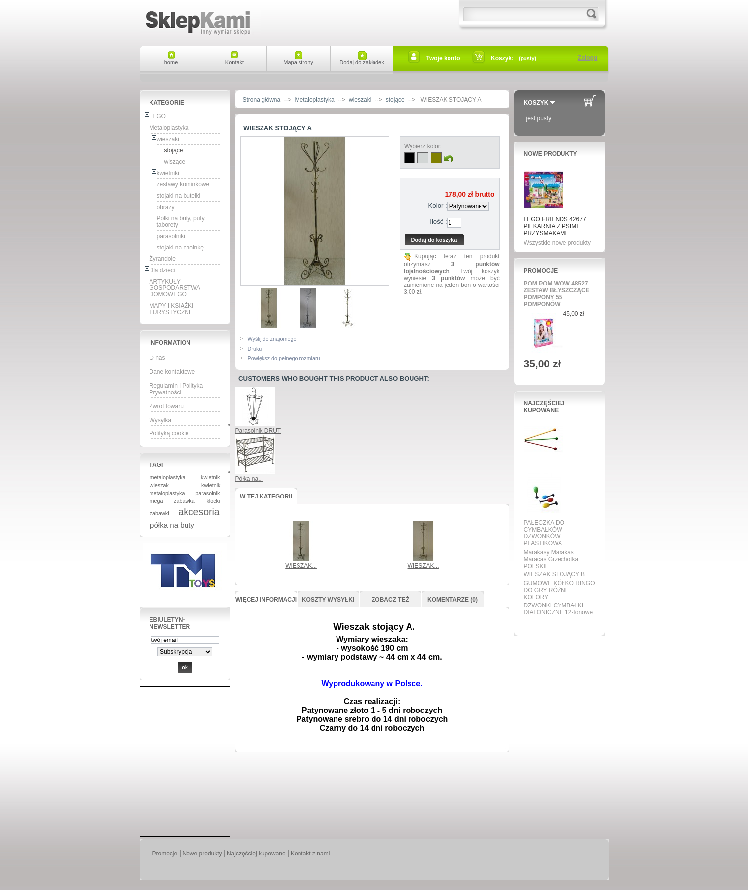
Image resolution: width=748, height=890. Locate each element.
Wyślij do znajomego (272, 339)
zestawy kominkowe (183, 184)
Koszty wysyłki (328, 599)
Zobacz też (390, 599)
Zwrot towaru (167, 406)
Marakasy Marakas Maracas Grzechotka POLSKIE (551, 559)
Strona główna (262, 99)
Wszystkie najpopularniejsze (557, 624)
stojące (173, 150)
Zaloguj (588, 57)
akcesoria (198, 511)
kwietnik (210, 477)
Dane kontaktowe (172, 371)
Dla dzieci (162, 270)
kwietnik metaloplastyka (185, 489)
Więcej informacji (266, 599)
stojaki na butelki (179, 195)
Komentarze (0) (452, 599)
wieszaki (168, 139)
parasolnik (207, 493)
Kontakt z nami (310, 853)
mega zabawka (172, 501)
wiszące (175, 161)
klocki (213, 501)
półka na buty (172, 525)
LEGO (158, 116)
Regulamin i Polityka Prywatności (176, 389)
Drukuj (255, 349)
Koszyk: (502, 58)
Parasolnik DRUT (258, 430)
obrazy (166, 207)
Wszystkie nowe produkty (557, 242)
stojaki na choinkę (180, 247)
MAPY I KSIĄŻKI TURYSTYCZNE (172, 309)
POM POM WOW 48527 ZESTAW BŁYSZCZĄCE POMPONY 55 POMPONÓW (557, 294)
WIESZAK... (301, 565)
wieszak (159, 485)
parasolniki (171, 236)
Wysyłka (161, 420)
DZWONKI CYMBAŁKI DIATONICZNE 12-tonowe (558, 609)
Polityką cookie (169, 433)
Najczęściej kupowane (544, 407)
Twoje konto (443, 58)
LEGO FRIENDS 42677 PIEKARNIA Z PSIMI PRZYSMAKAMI (555, 226)
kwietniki (168, 173)
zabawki (159, 513)
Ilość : (438, 221)
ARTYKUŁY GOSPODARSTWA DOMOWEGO (175, 288)
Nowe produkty (550, 153)
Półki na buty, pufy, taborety (181, 221)
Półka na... (249, 478)
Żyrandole (163, 258)
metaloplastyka (168, 477)
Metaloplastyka (169, 127)
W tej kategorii (266, 496)
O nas (157, 358)
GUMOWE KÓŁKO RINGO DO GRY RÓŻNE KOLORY (559, 590)
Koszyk (536, 102)
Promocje (541, 270)
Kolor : (437, 205)
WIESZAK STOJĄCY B (554, 574)
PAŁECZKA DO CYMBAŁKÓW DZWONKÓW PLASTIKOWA (544, 533)
